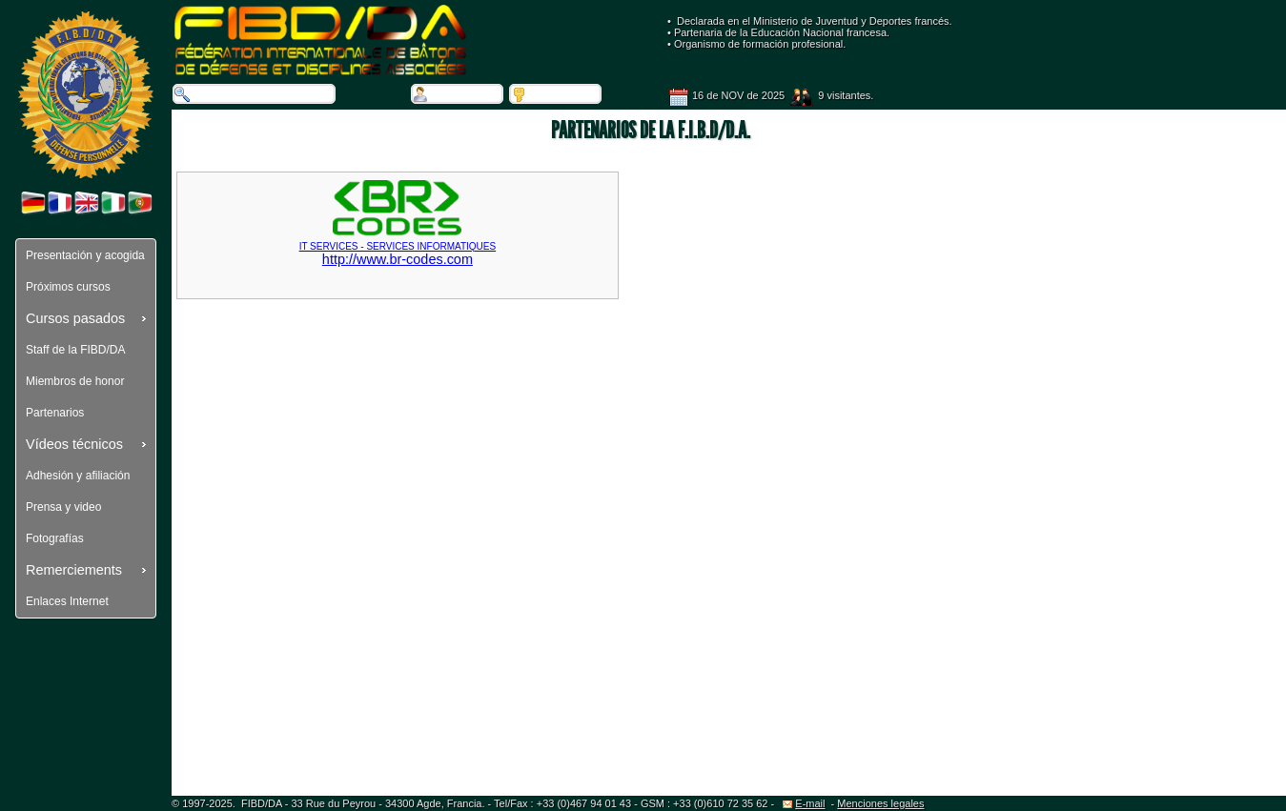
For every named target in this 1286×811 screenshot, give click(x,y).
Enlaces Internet (67, 601)
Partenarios (55, 412)
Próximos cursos (68, 287)
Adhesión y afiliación (78, 475)
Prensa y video (63, 507)
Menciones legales (880, 803)
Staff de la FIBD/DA (76, 349)
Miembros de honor (75, 381)
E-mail (804, 803)
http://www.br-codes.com (397, 246)
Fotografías (55, 538)
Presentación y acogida (85, 255)
